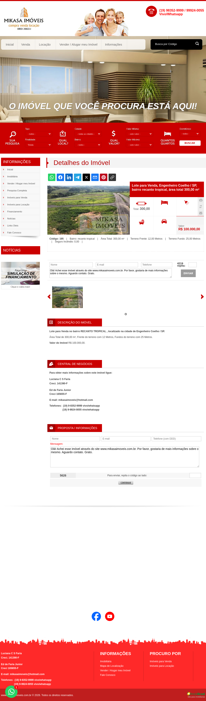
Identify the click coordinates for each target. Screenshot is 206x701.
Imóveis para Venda (161, 661)
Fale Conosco (107, 675)
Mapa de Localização (111, 666)
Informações (113, 44)
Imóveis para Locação (162, 666)
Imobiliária (105, 661)
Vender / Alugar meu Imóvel (78, 44)
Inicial (10, 44)
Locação (45, 44)
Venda (25, 44)
